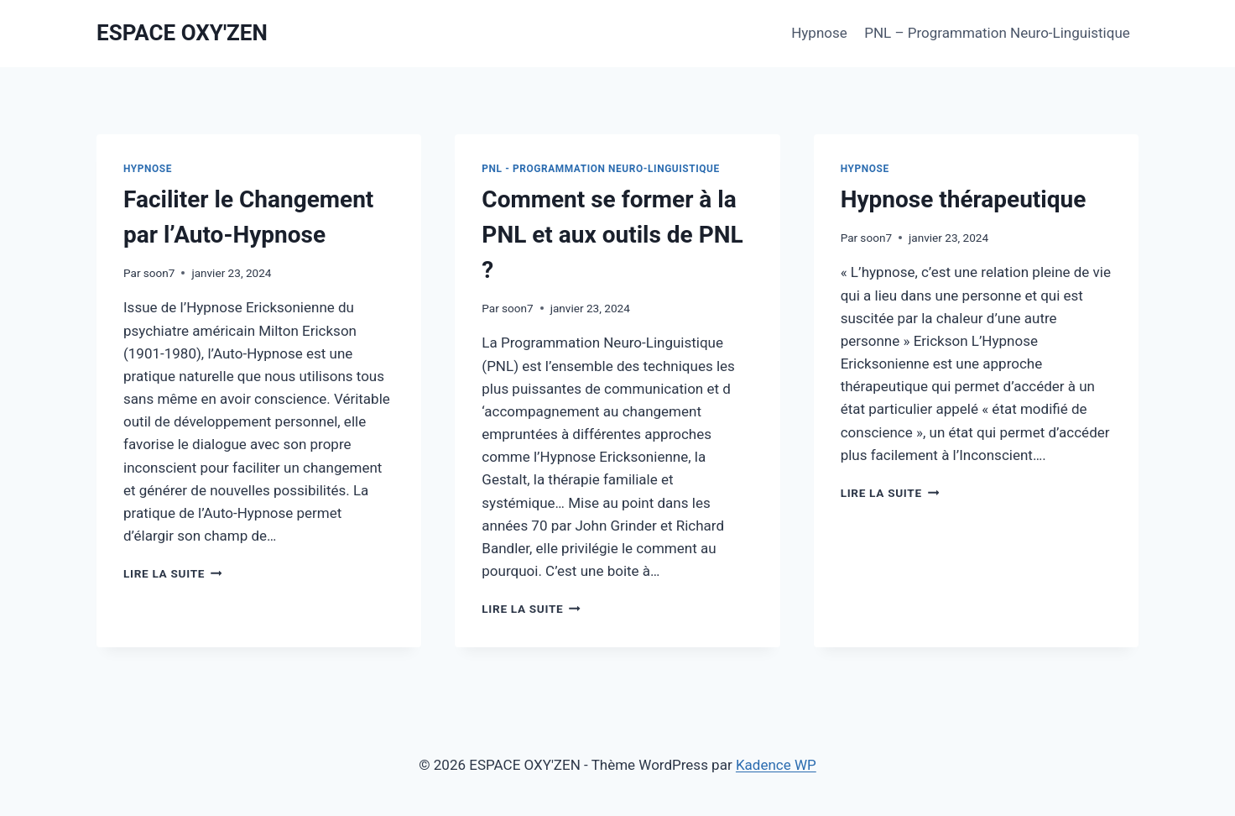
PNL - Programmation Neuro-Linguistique (601, 169)
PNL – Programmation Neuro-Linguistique (997, 32)
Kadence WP (776, 764)
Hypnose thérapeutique (963, 199)
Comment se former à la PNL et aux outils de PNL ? (612, 235)
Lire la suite (172, 573)
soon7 (159, 273)
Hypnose (819, 32)
